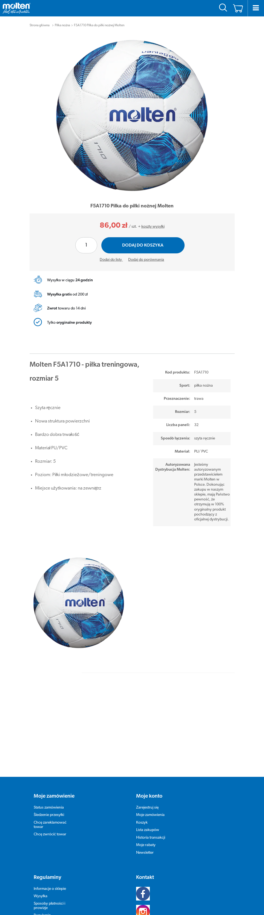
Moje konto (149, 788)
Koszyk (142, 814)
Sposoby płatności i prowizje (49, 897)
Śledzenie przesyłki (49, 807)
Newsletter (145, 844)
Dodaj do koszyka (142, 245)
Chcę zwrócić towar (50, 826)
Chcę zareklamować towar (50, 816)
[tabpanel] (132, 115)
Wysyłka (40, 888)
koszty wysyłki (153, 227)
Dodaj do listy (111, 260)
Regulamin (42, 907)
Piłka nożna (62, 25)
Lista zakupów (147, 822)
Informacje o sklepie (50, 881)
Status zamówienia (49, 799)
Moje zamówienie (54, 788)
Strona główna (40, 25)
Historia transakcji (150, 829)
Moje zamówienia (150, 807)
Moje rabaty (146, 837)
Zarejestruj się (147, 799)
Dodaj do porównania (146, 260)
